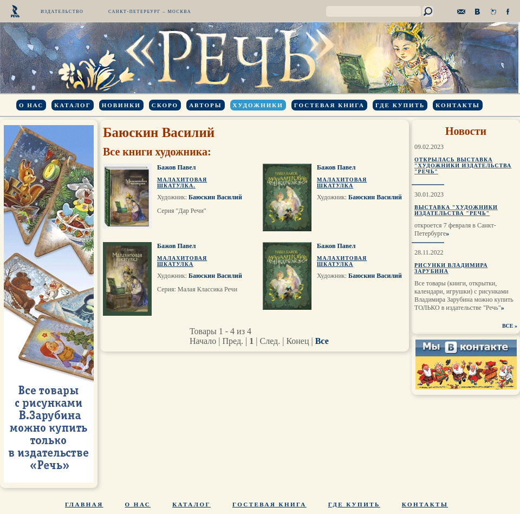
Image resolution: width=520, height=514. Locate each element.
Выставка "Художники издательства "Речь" (456, 210)
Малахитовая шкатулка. (182, 182)
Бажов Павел (176, 167)
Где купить (400, 105)
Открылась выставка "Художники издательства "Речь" (462, 165)
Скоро (165, 105)
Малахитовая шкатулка (342, 182)
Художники (258, 105)
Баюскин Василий (215, 197)
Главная (84, 504)
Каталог (72, 105)
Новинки (121, 105)
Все (322, 341)
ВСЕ (508, 326)
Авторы (205, 105)
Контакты (457, 105)
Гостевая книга (329, 105)
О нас (31, 105)
